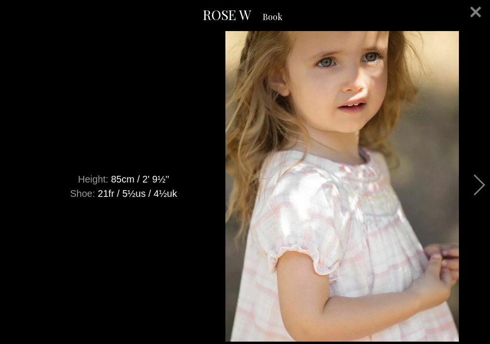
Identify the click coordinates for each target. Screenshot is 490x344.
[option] (245, 186)
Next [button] (478, 184)
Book (272, 16)
